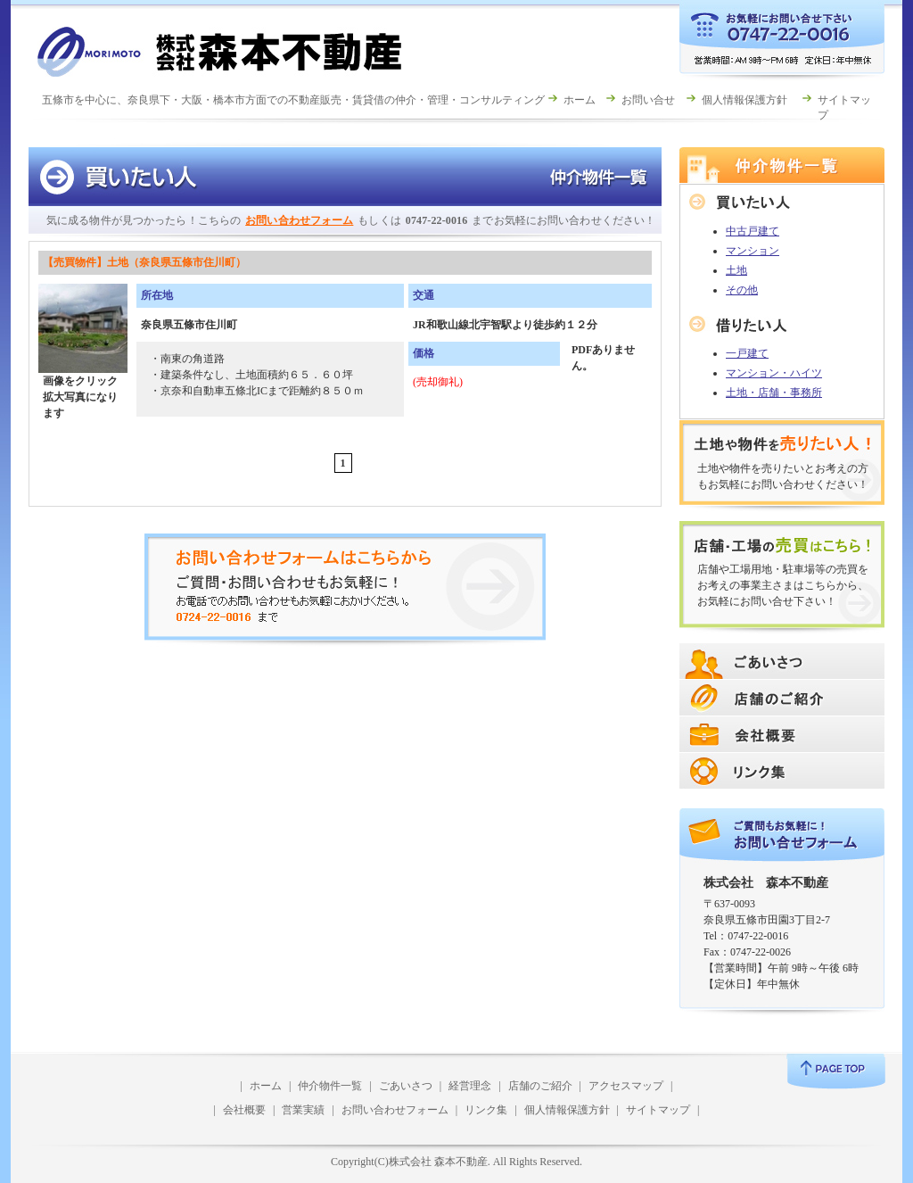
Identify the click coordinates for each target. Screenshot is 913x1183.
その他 (742, 290)
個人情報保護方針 (744, 100)
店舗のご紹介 (540, 1086)
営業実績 (303, 1110)
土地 (736, 270)
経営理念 (469, 1086)
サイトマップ (658, 1110)
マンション (752, 250)
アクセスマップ (625, 1086)
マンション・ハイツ (774, 373)
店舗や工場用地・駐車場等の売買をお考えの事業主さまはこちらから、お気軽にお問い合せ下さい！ (782, 585)
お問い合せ (648, 100)
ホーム (579, 100)
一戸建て (747, 353)
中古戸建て (752, 231)
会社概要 (244, 1110)
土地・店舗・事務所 (774, 392)
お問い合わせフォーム (299, 220)
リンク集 (486, 1110)
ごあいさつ (405, 1086)
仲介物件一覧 (330, 1086)
